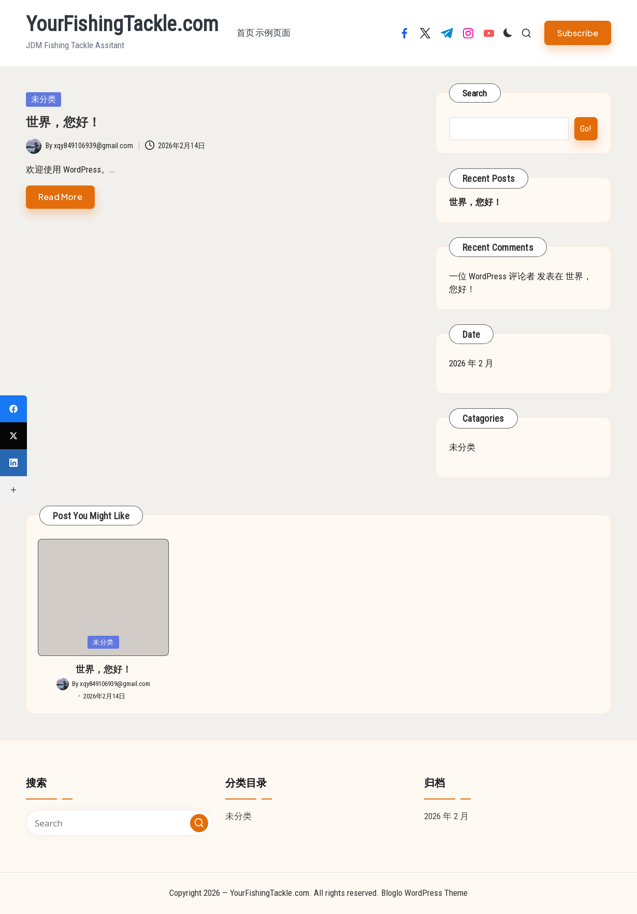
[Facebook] (13, 408)
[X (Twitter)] (13, 435)
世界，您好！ (63, 122)
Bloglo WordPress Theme (424, 893)
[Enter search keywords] (119, 823)
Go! (585, 128)
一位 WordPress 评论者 (492, 276)
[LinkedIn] (13, 462)
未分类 (43, 99)
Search (474, 93)
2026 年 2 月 (471, 363)
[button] (577, 33)
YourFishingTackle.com (122, 24)
